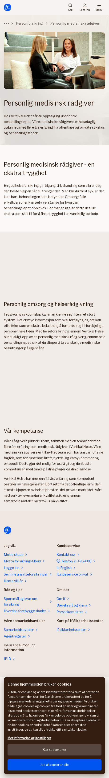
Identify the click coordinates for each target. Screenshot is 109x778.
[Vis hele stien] (6, 23)
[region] (54, 725)
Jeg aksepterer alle (54, 765)
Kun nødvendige (54, 750)
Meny (99, 7)
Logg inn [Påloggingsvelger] (85, 7)
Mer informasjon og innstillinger (29, 738)
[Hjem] (7, 7)
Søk (70, 7)
